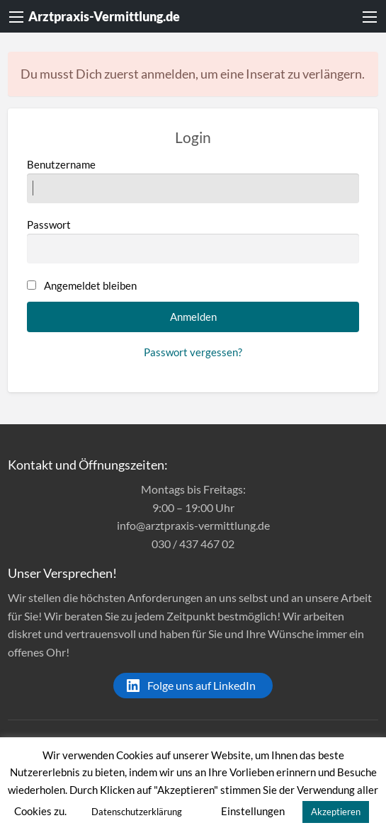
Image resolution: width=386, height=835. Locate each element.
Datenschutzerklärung (136, 811)
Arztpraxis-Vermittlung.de (104, 16)
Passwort (193, 240)
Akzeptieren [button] (336, 811)
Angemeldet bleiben (90, 285)
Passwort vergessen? (193, 352)
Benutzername (193, 180)
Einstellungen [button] (253, 811)
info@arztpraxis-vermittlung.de (193, 525)
